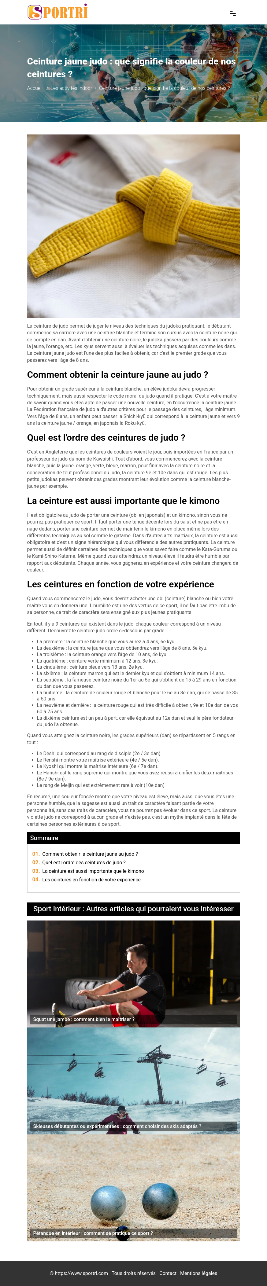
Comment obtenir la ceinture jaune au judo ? (85, 854)
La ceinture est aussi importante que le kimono (88, 871)
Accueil (35, 88)
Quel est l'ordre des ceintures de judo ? (79, 862)
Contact (167, 1273)
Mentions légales (198, 1273)
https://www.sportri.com (81, 1273)
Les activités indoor (71, 88)
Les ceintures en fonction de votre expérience (86, 880)
